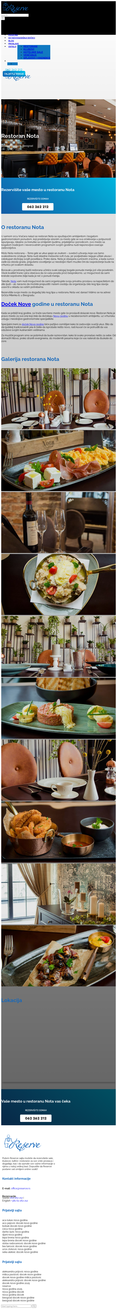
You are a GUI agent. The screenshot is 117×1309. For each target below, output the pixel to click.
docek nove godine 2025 (16, 1283)
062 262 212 (37, 206)
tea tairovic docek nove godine (19, 1246)
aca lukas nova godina (15, 1220)
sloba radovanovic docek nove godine (24, 1243)
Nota (13, 281)
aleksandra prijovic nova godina (20, 1271)
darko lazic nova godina (15, 1231)
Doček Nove (16, 304)
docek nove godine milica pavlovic (21, 1277)
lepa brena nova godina (15, 1237)
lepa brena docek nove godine (19, 1240)
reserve (6, 1286)
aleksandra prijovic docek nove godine (24, 1280)
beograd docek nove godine (18, 1297)
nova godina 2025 (12, 1289)
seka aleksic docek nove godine (20, 1252)
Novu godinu (60, 316)
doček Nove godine (33, 324)
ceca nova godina (12, 1228)
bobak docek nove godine (17, 1226)
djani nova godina (12, 1234)
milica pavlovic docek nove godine (21, 1274)
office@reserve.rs (20, 1188)
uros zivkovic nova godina (17, 1249)
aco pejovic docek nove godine (20, 1223)
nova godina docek (13, 1291)
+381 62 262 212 (19, 1200)
